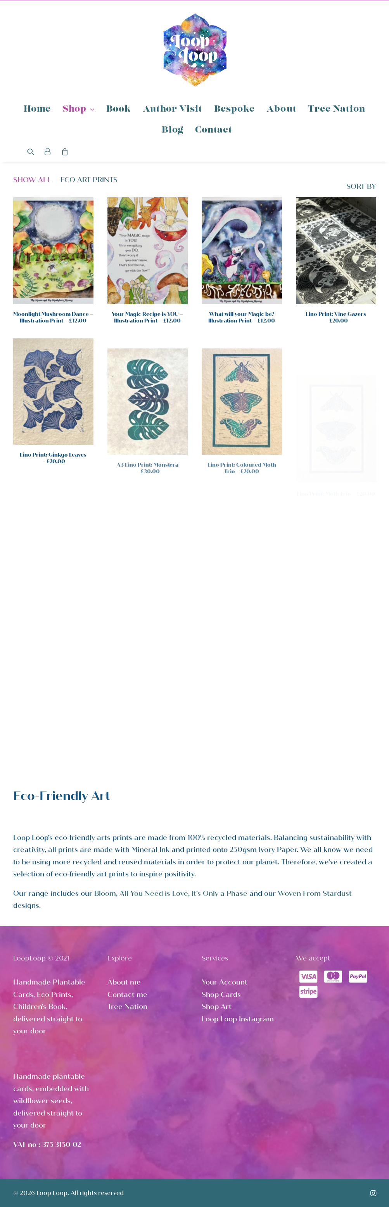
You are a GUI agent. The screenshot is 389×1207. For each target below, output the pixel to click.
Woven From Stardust (315, 893)
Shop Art (217, 1006)
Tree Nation (336, 109)
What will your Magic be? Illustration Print (241, 317)
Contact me (127, 994)
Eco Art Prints (89, 179)
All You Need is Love (153, 893)
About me (124, 982)
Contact (213, 130)
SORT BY (361, 187)
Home (37, 109)
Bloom (105, 893)
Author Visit (172, 109)
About (281, 109)
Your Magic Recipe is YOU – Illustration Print (147, 317)
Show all (32, 179)
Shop (79, 109)
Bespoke (234, 109)
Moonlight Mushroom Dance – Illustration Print (53, 317)
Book (118, 109)
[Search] (33, 151)
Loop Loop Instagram (238, 1019)
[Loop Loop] (194, 49)
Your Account (224, 982)
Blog (172, 130)
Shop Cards (221, 994)
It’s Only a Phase (219, 893)
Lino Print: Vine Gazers (336, 317)
